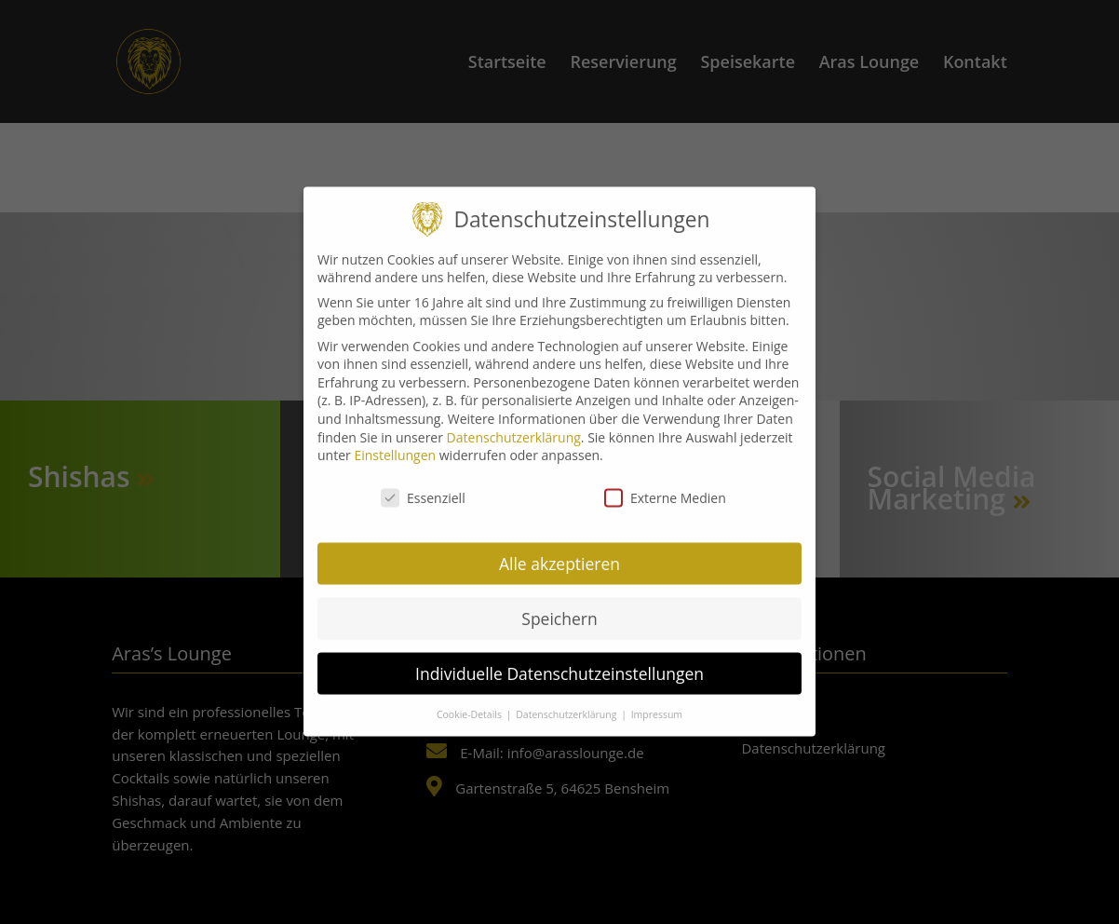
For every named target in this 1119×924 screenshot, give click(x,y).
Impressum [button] (656, 694)
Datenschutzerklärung (514, 419)
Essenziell (423, 479)
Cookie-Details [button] (471, 694)
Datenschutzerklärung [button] (567, 694)
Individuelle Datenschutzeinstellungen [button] (559, 655)
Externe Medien (665, 479)
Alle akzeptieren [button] (559, 545)
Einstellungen (395, 436)
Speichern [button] (559, 600)
